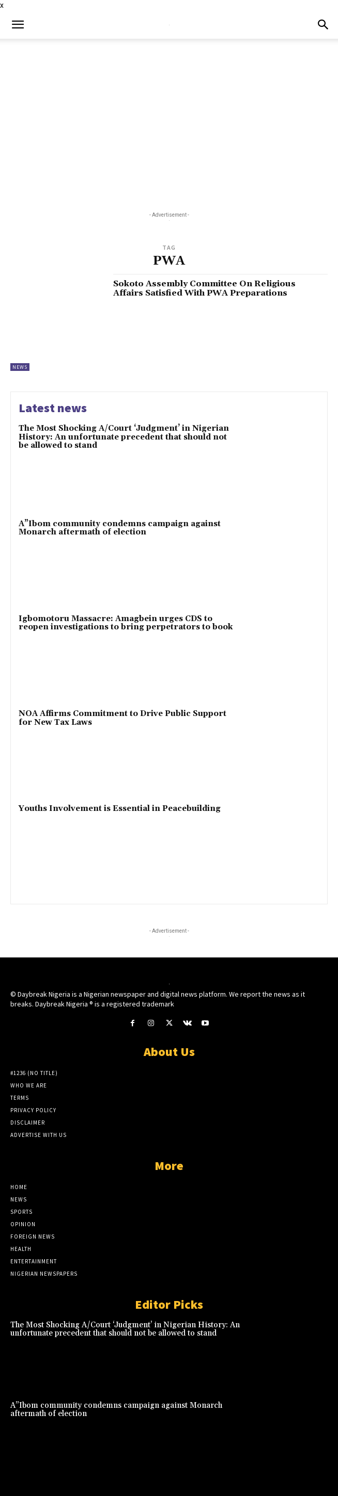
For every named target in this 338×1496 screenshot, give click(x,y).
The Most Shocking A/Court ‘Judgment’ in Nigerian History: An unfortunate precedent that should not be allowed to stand (124, 437)
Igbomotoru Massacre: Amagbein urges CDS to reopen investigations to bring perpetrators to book (126, 623)
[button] (17, 25)
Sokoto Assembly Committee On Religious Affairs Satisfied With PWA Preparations (204, 288)
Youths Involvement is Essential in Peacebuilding (120, 809)
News (19, 367)
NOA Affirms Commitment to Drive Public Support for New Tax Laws (122, 718)
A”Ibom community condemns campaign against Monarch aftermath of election (120, 528)
